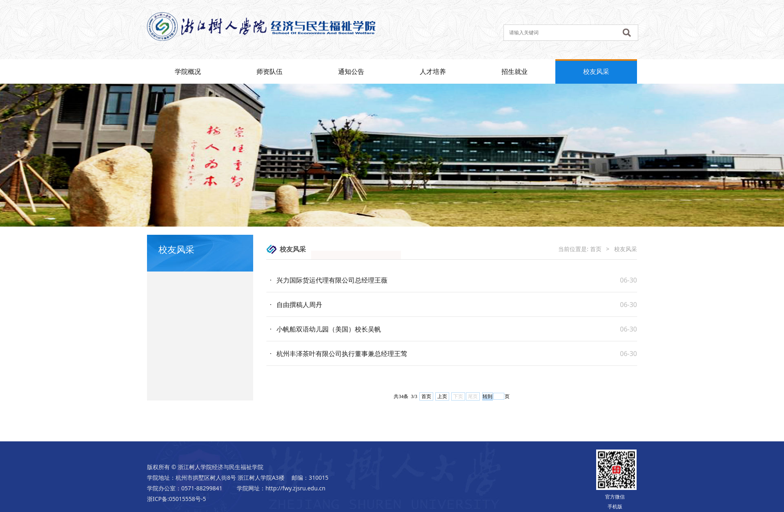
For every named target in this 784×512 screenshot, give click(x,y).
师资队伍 (269, 71)
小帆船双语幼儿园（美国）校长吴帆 (328, 329)
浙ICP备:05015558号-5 (176, 499)
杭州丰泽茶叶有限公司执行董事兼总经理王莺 (341, 353)
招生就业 (514, 71)
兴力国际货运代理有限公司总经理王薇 (332, 280)
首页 (595, 249)
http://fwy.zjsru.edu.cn (295, 488)
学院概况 (188, 71)
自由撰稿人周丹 (299, 304)
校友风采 (596, 71)
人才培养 (433, 71)
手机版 (615, 506)
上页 (442, 396)
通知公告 (351, 71)
